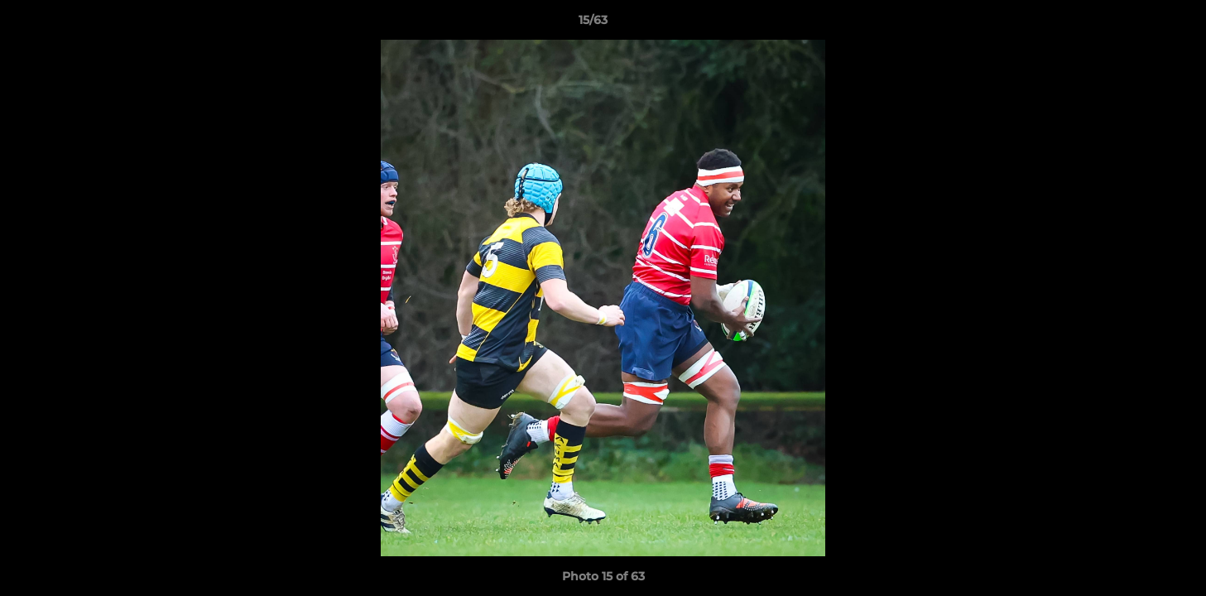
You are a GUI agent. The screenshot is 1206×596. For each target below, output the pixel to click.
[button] (1136, 24)
